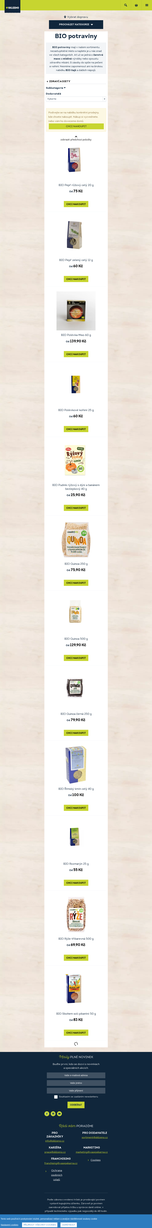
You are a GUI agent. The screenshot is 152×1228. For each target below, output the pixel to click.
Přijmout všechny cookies (40, 1225)
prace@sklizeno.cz (55, 1152)
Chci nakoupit (76, 126)
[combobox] (76, 99)
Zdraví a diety (58, 81)
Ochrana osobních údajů (56, 1175)
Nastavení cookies (9, 1225)
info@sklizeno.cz (54, 1141)
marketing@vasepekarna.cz (92, 1152)
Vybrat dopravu (77, 17)
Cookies (96, 1160)
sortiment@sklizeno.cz (95, 1137)
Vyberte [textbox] (51, 99)
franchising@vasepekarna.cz (60, 1163)
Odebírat (76, 1105)
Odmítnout (68, 1225)
